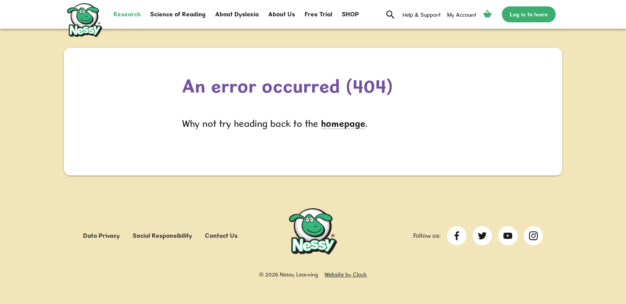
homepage (343, 123)
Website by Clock (346, 274)
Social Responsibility (162, 235)
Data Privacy (101, 235)
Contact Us (221, 235)
